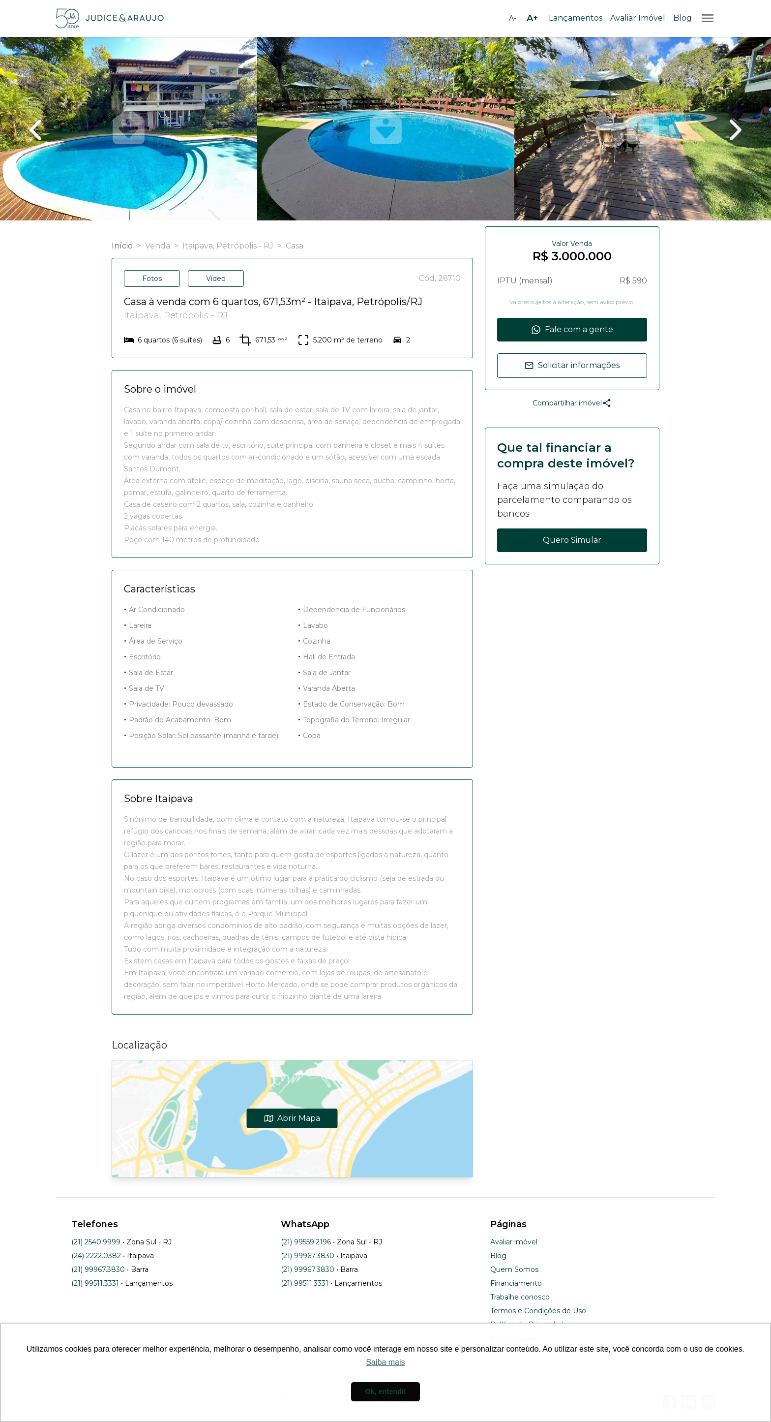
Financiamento (516, 1283)
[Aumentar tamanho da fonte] (532, 18)
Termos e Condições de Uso (538, 1310)
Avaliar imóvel (513, 1241)
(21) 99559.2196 (306, 1241)
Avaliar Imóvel (637, 18)
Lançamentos (575, 18)
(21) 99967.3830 (98, 1269)
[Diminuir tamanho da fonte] (512, 18)
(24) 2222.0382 (96, 1255)
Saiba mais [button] (385, 1362)
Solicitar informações (572, 366)
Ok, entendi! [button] (385, 1391)
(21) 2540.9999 (95, 1241)
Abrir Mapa (292, 1118)
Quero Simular (572, 540)
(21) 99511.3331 (95, 1283)
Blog (682, 18)
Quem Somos (514, 1269)
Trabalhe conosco (520, 1297)
